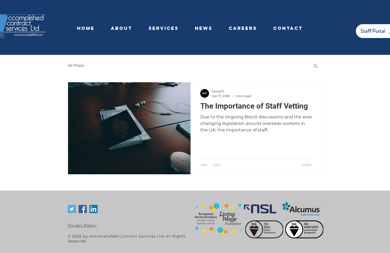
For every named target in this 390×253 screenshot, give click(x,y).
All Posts (76, 65)
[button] (315, 66)
